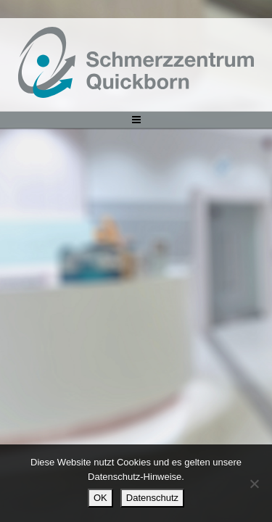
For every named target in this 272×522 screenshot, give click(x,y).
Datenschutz (152, 497)
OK (100, 497)
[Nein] (254, 483)
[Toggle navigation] (136, 120)
